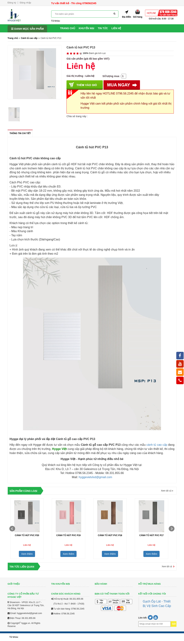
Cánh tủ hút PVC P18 (110, 535)
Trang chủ (67, 28)
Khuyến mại (86, 28)
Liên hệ (116, 28)
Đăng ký (12, 2)
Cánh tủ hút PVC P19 (68, 535)
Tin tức (103, 28)
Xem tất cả (167, 490)
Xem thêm (27, 553)
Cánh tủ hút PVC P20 (27, 535)
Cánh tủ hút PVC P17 (151, 535)
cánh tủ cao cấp (156, 444)
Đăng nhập (25, 2)
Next (171, 529)
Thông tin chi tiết (20, 134)
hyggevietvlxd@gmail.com (95, 477)
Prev (12, 529)
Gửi (174, 624)
